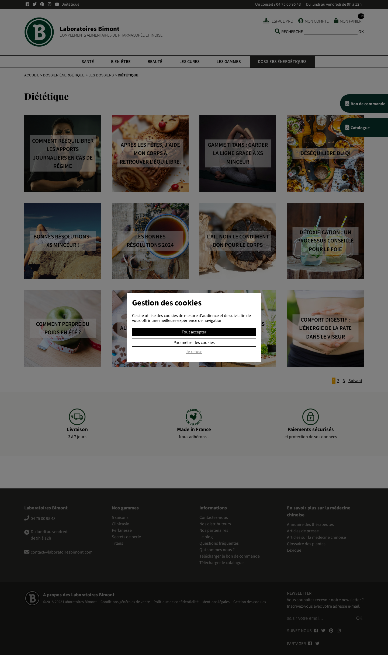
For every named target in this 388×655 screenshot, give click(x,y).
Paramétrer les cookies (194, 343)
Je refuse (194, 352)
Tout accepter (194, 332)
